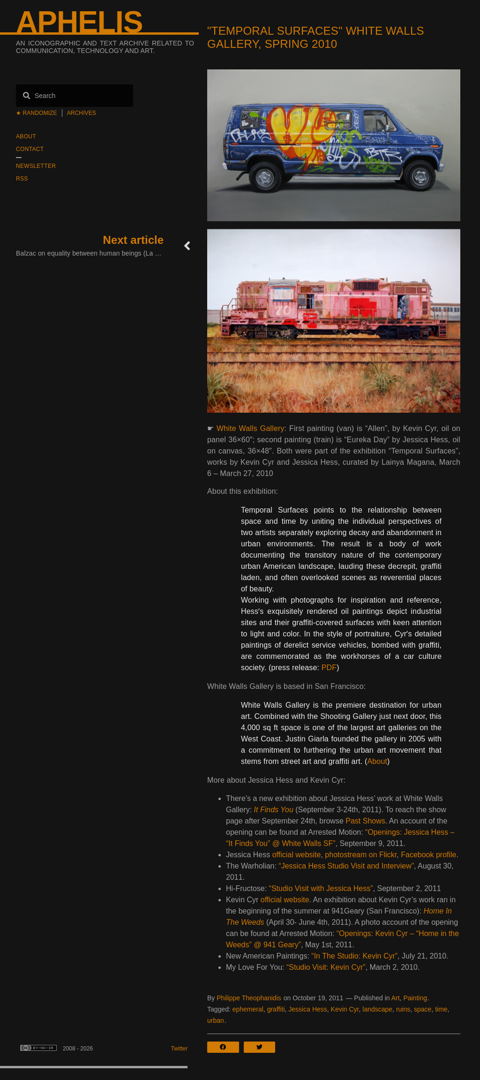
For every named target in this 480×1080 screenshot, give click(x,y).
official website (296, 855)
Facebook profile (428, 855)
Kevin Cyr (345, 1009)
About (26, 136)
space (422, 1009)
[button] (225, 1047)
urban (215, 1020)
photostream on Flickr (361, 855)
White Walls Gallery (251, 428)
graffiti (276, 1009)
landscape (377, 1009)
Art (395, 998)
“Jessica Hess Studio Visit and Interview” (346, 866)
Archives (81, 113)
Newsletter (36, 166)
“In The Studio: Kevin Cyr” (354, 956)
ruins (403, 1009)
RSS (22, 178)
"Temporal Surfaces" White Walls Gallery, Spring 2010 (315, 37)
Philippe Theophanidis (249, 998)
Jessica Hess (307, 1009)
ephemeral (247, 1009)
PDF (329, 668)
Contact (30, 149)
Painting (415, 998)
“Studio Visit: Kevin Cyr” (326, 967)
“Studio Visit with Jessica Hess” (321, 888)
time (441, 1009)
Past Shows (365, 821)
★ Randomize (36, 113)
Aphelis (79, 22)
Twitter (179, 1048)
